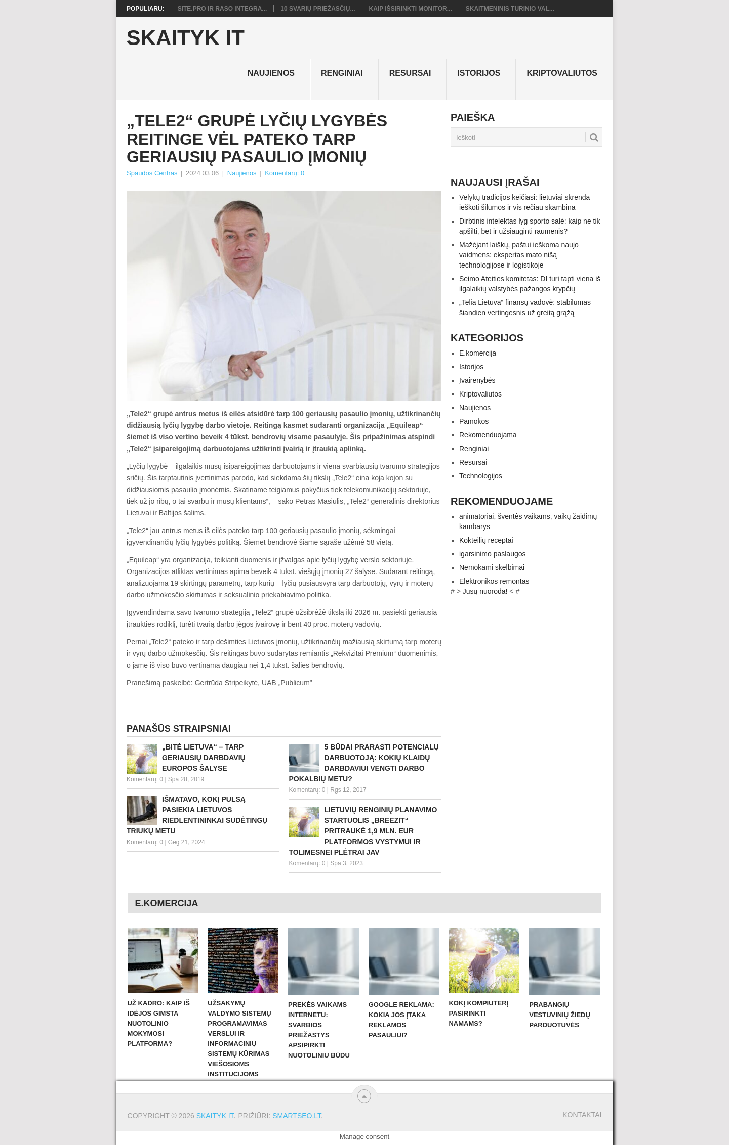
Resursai (410, 73)
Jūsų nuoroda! (485, 591)
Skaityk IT (186, 38)
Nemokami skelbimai (491, 567)
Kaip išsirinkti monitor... (410, 8)
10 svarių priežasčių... (317, 8)
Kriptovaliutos (561, 73)
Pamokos (474, 421)
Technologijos (480, 476)
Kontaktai (581, 1115)
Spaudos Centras (152, 173)
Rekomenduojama (488, 435)
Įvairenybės (477, 380)
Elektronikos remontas (494, 581)
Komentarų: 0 (284, 173)
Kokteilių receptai (486, 540)
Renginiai (342, 73)
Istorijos (478, 73)
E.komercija (477, 353)
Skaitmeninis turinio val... (510, 8)
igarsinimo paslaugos (492, 554)
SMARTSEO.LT (296, 1116)
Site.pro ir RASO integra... (222, 8)
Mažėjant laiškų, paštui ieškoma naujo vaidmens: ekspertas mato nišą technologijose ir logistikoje (519, 255)
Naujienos (271, 73)
